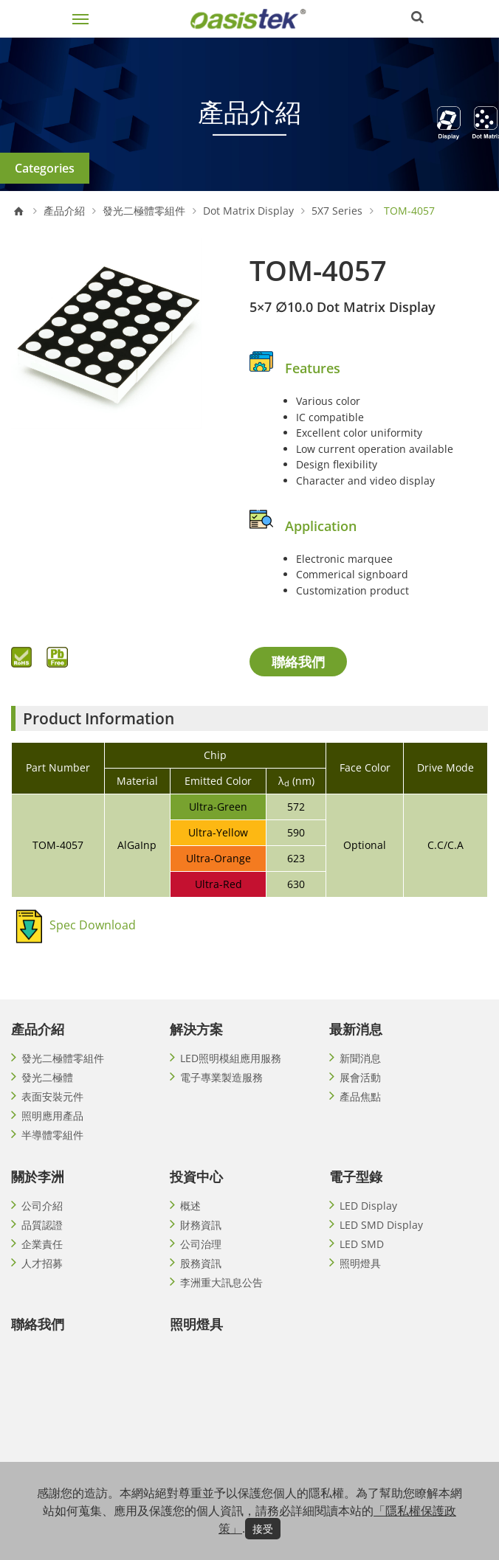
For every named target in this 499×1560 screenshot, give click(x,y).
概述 (190, 1206)
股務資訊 (200, 1263)
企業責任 (42, 1244)
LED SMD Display (381, 1225)
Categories (45, 168)
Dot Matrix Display (248, 211)
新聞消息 (360, 1058)
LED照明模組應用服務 (230, 1058)
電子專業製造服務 (221, 1077)
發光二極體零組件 (144, 211)
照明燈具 (360, 1263)
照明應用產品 (52, 1116)
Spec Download (92, 925)
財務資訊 (200, 1225)
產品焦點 (360, 1096)
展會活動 (360, 1077)
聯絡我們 (298, 661)
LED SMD (362, 1244)
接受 (262, 1529)
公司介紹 (42, 1206)
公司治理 (200, 1244)
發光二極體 (47, 1077)
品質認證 (42, 1225)
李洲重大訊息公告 (221, 1282)
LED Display (368, 1206)
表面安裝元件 (52, 1096)
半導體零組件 (52, 1135)
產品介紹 (64, 211)
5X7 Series (337, 211)
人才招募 (42, 1263)
